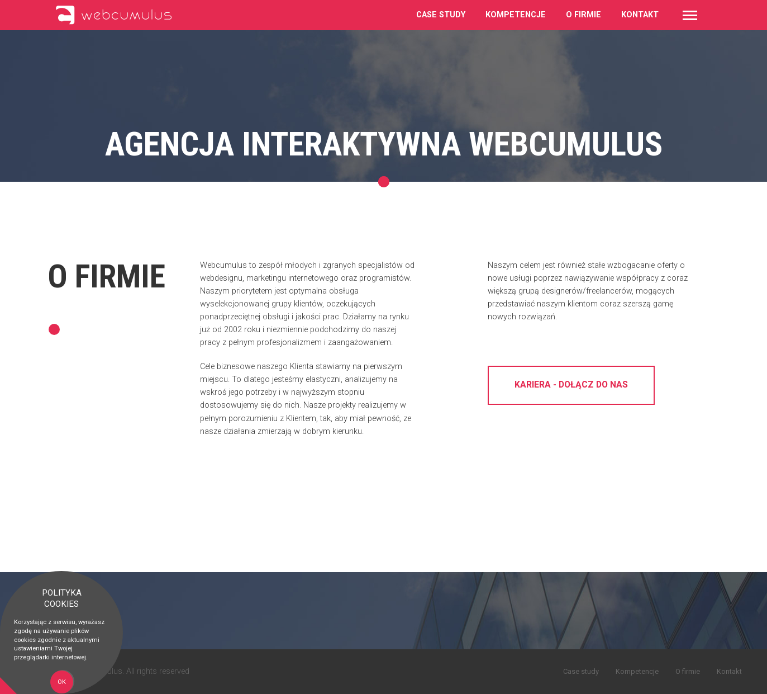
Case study (440, 15)
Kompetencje (515, 15)
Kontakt (640, 15)
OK (62, 682)
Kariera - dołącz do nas (571, 386)
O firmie (583, 15)
